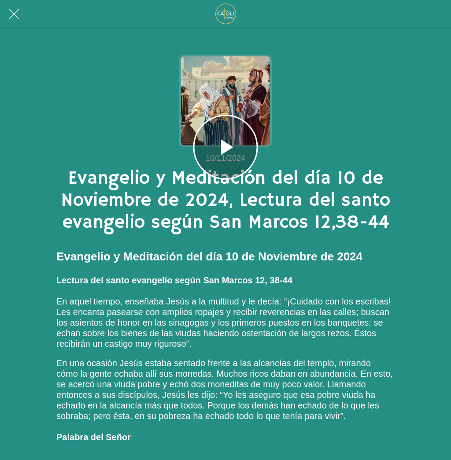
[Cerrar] (14, 14)
